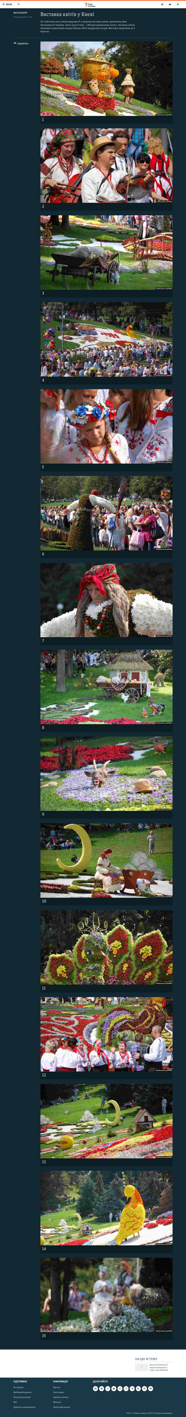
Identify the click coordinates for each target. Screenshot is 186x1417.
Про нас (56, 1387)
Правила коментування (24, 1407)
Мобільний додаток (22, 1392)
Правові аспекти (60, 1397)
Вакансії (57, 1402)
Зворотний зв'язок (61, 1407)
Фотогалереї (20, 13)
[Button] (21, 44)
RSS (15, 1402)
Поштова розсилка (21, 1397)
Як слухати (18, 1387)
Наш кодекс (58, 1392)
